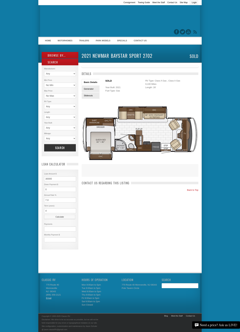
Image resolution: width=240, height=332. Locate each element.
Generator (89, 89)
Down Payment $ (51, 184)
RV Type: (48, 101)
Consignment (129, 2)
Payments (48, 224)
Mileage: (47, 133)
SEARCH (51, 62)
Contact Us (172, 2)
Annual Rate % (50, 195)
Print (86, 172)
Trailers (83, 41)
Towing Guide (144, 2)
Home (48, 40)
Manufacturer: (50, 69)
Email (49, 298)
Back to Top (191, 190)
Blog (166, 316)
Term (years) (49, 206)
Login (194, 2)
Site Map (184, 2)
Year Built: (48, 123)
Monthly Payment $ (52, 235)
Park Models (103, 40)
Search (60, 148)
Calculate (60, 217)
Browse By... (55, 55)
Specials (122, 40)
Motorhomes (64, 41)
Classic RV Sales (67, 21)
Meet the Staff (158, 2)
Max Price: (48, 91)
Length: (47, 112)
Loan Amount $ (50, 174)
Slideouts (88, 95)
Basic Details (90, 82)
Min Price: (48, 80)
